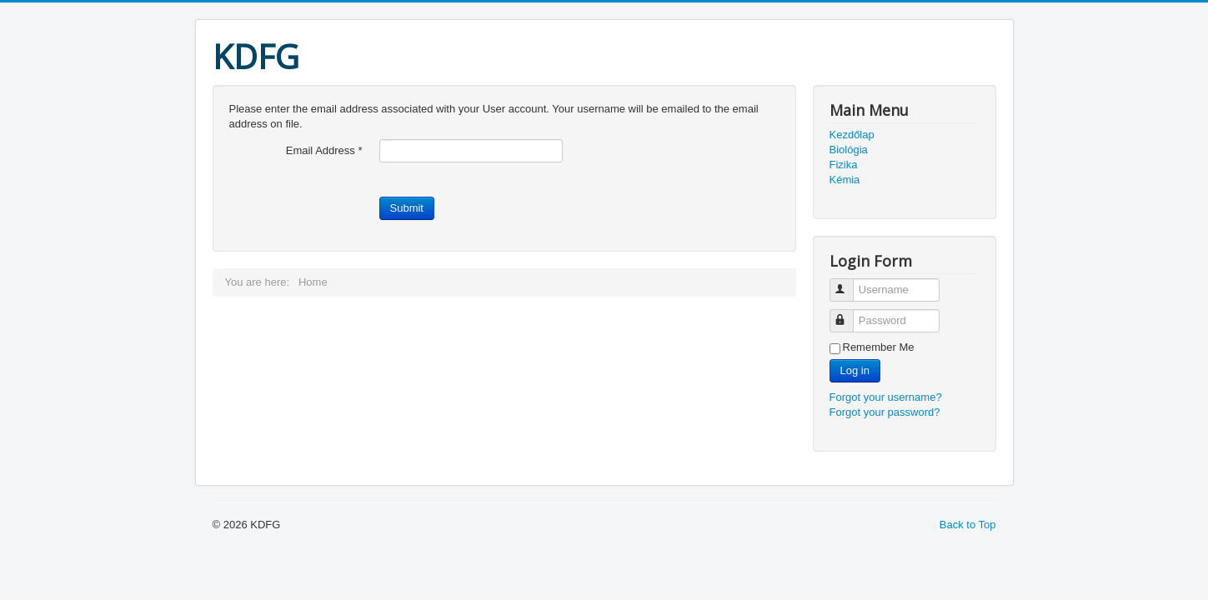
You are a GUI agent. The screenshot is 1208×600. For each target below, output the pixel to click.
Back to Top (968, 524)
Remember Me (879, 347)
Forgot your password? (885, 412)
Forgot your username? (886, 397)
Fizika (844, 164)
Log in (855, 370)
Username (849, 282)
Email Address (324, 150)
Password (849, 313)
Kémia (845, 179)
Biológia (849, 149)
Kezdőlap (852, 134)
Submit (407, 208)
